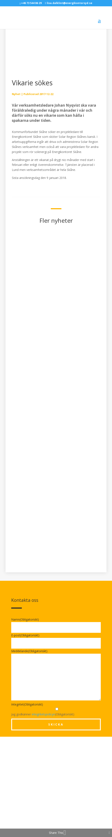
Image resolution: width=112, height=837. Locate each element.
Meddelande (29, 651)
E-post (25, 635)
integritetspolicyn (43, 714)
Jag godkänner (33, 714)
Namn (25, 619)
